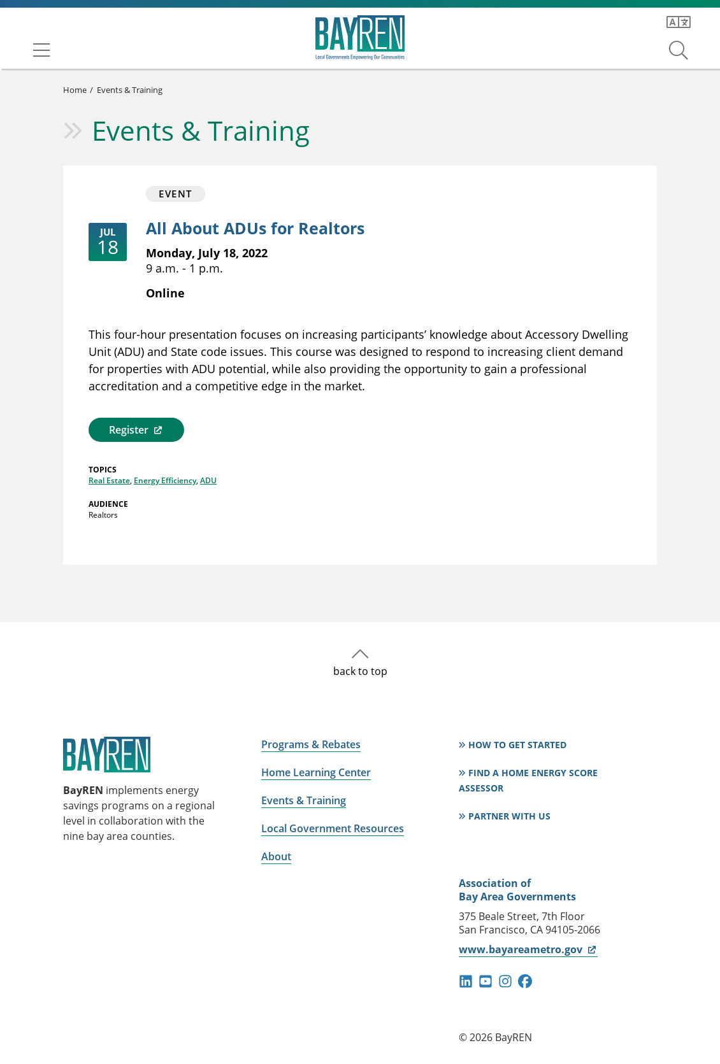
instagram (505, 981)
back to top (360, 671)
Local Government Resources (332, 828)
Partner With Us (509, 816)
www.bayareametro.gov (528, 949)
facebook (525, 981)
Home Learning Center (316, 772)
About (276, 856)
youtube (486, 981)
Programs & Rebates (311, 744)
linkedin (466, 981)
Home (75, 90)
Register (136, 430)
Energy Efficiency (165, 480)
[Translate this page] (678, 22)
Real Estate (109, 480)
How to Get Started (517, 745)
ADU (208, 480)
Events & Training (129, 90)
